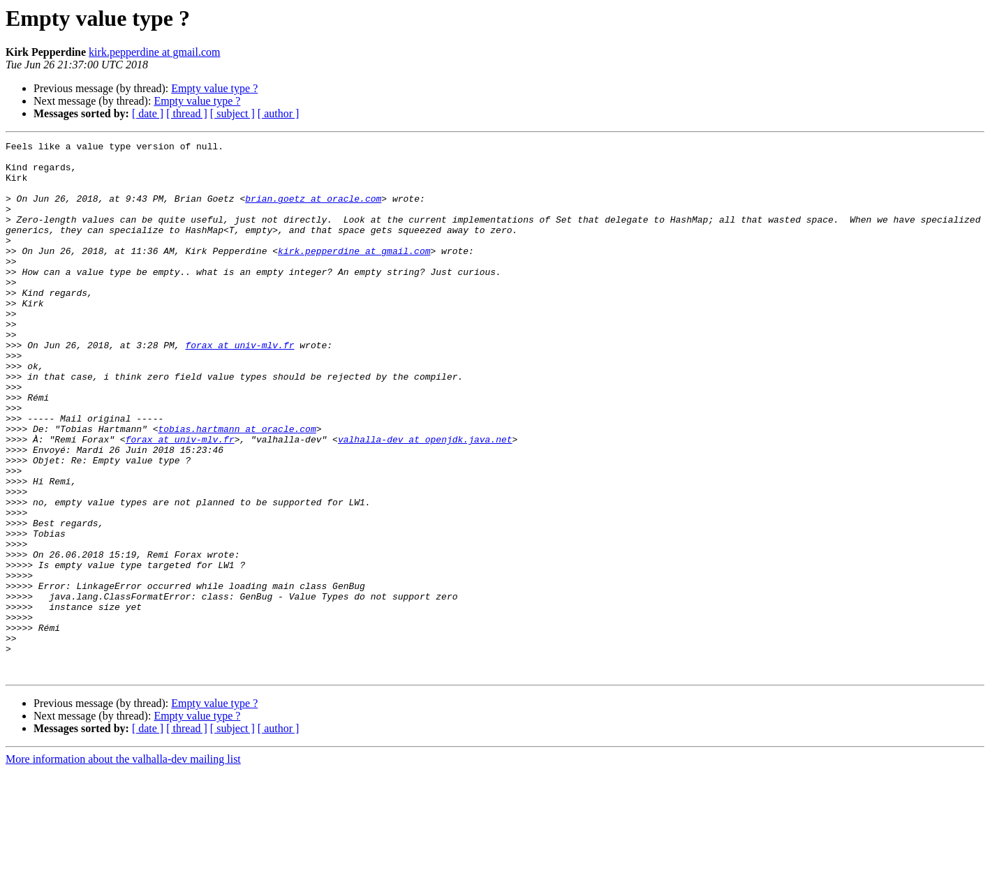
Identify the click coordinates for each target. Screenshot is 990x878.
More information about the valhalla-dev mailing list (123, 866)
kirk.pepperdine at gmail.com (154, 52)
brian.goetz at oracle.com (313, 210)
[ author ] (279, 113)
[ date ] (147, 113)
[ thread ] (186, 113)
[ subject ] (232, 113)
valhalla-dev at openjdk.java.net (425, 499)
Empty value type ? (214, 88)
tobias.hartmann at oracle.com (237, 487)
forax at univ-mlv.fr (239, 386)
